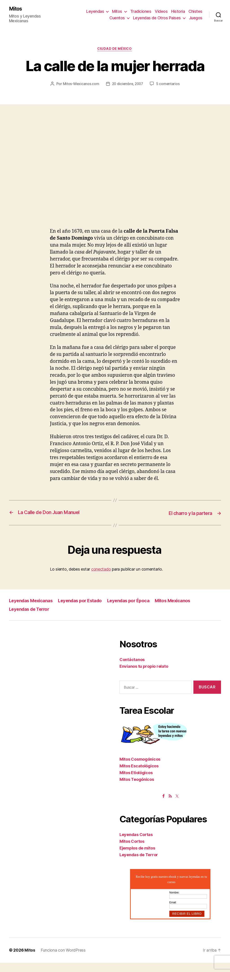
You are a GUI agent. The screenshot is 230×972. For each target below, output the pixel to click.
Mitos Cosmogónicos (139, 768)
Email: (173, 911)
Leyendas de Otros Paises (157, 18)
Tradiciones (140, 11)
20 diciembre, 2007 (145, 84)
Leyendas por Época (134, 609)
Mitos (16, 9)
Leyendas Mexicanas (32, 609)
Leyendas (95, 11)
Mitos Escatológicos (139, 775)
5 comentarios (118, 93)
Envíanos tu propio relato (143, 675)
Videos (161, 11)
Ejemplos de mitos (137, 857)
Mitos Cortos (131, 850)
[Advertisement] (115, 165)
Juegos (195, 18)
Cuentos (117, 18)
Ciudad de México (115, 50)
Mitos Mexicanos (180, 609)
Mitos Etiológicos (136, 781)
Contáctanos (132, 668)
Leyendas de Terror (30, 618)
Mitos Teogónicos (136, 788)
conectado (101, 578)
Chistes (195, 11)
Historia (178, 11)
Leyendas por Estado (83, 609)
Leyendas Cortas (136, 843)
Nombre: (174, 901)
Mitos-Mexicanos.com (98, 84)
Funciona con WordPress (63, 959)
